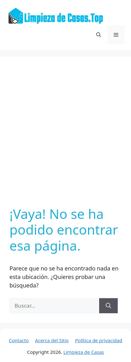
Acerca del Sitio (52, 340)
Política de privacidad (98, 340)
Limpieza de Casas (83, 352)
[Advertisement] (65, 134)
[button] (98, 34)
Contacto (19, 340)
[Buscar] (108, 305)
